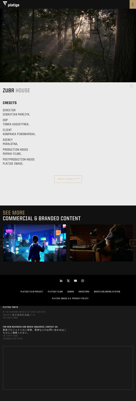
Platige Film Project (32, 292)
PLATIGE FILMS (55, 292)
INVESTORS (84, 292)
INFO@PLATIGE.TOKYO (13, 339)
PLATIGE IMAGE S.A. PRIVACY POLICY (70, 298)
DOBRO (70, 292)
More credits (69, 179)
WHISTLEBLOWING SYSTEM (107, 292)
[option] (34, 243)
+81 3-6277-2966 (10, 318)
